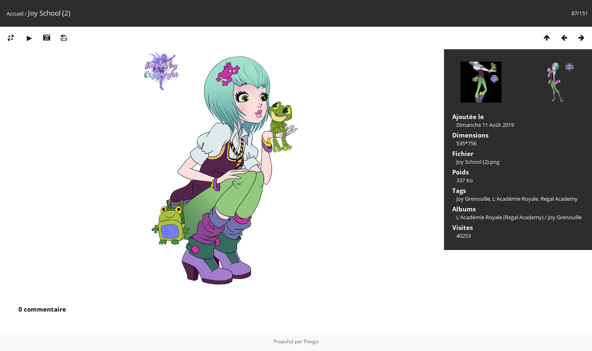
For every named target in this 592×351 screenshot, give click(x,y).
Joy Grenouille (473, 198)
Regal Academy (559, 198)
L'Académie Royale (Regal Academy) (499, 217)
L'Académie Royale (515, 198)
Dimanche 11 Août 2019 (485, 124)
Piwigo (311, 341)
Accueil (15, 13)
